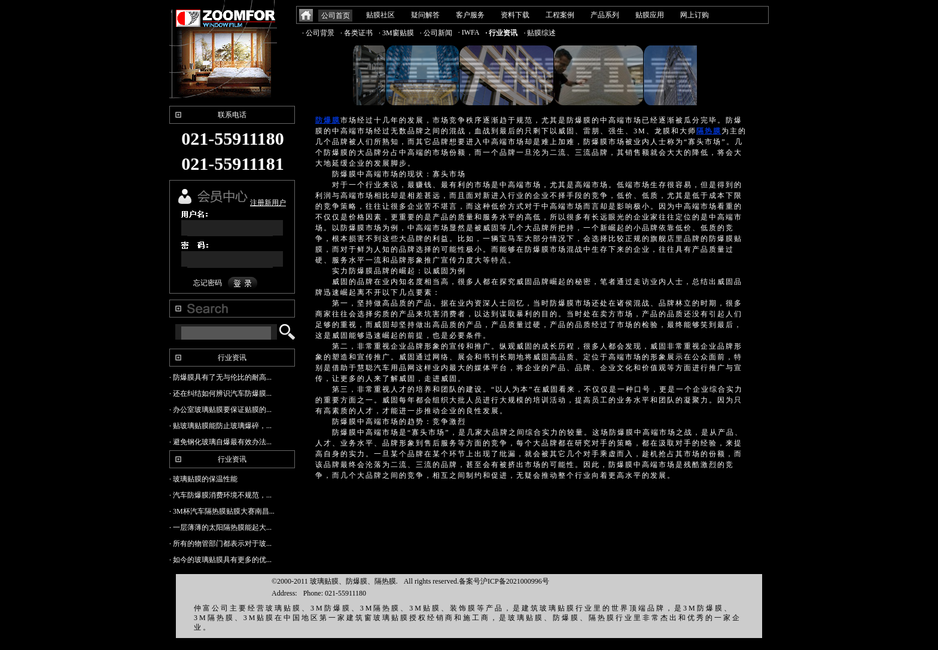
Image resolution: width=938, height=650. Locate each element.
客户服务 (470, 15)
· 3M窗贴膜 (396, 33)
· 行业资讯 (501, 33)
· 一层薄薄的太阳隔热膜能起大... (220, 527)
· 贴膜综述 (539, 33)
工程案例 (560, 15)
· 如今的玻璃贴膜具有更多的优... (220, 560)
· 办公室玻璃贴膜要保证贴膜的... (220, 409)
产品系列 (604, 15)
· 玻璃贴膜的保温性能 (203, 479)
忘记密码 (207, 283)
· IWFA (469, 32)
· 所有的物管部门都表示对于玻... (220, 543)
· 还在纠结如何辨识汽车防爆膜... (220, 393)
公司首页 (335, 15)
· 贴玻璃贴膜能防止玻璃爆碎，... (220, 426)
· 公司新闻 (436, 33)
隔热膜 (708, 131)
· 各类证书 (356, 33)
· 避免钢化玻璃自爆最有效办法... (220, 442)
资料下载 (515, 15)
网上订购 (694, 15)
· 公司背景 (318, 33)
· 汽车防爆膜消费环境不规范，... (220, 495)
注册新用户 (268, 203)
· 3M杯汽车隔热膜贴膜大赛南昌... (222, 511)
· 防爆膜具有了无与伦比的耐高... (220, 377)
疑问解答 (425, 15)
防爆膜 (327, 120)
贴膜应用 (649, 15)
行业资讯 (232, 357)
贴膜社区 (380, 15)
